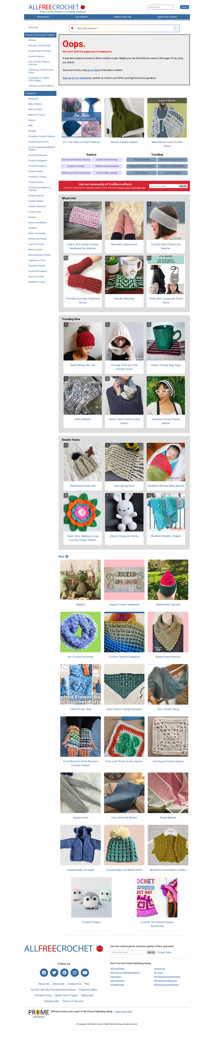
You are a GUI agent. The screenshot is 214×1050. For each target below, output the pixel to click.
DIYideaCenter (117, 984)
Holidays (32, 228)
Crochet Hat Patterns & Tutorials (39, 189)
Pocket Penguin (92, 922)
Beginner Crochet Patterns (141, 166)
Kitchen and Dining (37, 238)
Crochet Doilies (35, 171)
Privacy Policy (124, 188)
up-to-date (93, 70)
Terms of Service (72, 1001)
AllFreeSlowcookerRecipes (167, 976)
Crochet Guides (35, 182)
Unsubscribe (51, 1001)
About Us (43, 984)
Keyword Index (88, 989)
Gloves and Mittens (37, 222)
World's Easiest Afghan (124, 142)
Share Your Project (66, 995)
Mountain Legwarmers (124, 244)
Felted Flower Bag (80, 709)
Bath (30, 125)
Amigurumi (33, 98)
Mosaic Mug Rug (124, 298)
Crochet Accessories (38, 141)
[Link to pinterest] (64, 972)
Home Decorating (36, 233)
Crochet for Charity (37, 176)
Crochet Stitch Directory (39, 51)
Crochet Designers (37, 166)
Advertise (58, 984)
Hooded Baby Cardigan (80, 869)
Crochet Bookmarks (37, 155)
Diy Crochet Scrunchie (80, 656)
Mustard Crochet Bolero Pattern (168, 869)
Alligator (80, 604)
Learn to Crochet (36, 244)
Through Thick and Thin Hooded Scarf (124, 367)
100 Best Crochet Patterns (41, 86)
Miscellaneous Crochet (39, 255)
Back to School (35, 109)
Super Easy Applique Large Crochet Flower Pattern (82, 538)
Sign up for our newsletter (77, 78)
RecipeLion (159, 968)
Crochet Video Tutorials (107, 173)
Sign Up (183, 186)
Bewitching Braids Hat (83, 485)
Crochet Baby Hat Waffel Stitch (124, 869)
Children (32, 131)
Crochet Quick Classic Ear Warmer (166, 246)
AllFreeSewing (117, 980)
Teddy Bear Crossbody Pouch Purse (165, 300)
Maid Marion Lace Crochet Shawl (167, 144)
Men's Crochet (35, 249)
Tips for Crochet (36, 276)
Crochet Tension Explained (124, 656)
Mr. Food (158, 972)
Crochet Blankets (141, 160)
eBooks (32, 40)
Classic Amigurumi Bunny (124, 536)
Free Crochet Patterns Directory (39, 63)
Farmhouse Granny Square (168, 761)
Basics (31, 120)
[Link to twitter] (54, 972)
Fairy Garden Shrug (168, 709)
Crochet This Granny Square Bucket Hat (157, 924)
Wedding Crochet (36, 282)
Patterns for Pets (36, 260)
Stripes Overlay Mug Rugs (166, 365)
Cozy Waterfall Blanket (124, 817)
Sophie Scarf (80, 817)
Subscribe (33, 27)
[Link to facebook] (44, 972)
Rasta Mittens (83, 419)
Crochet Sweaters (37, 206)
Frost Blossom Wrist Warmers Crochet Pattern (80, 763)
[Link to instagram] (75, 972)
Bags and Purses (36, 114)
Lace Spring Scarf (124, 485)
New (63, 556)
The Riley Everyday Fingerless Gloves (83, 300)
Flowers (32, 217)
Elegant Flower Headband (124, 604)
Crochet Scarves (36, 56)
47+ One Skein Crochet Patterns (81, 142)
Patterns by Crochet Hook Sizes (40, 71)
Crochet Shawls (35, 201)
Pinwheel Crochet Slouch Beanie (166, 421)
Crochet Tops (34, 211)
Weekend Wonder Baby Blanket (166, 485)
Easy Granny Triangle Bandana (124, 709)
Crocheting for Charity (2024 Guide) (38, 79)
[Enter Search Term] (161, 7)
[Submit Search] (184, 7)
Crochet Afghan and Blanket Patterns (41, 148)
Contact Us (74, 984)
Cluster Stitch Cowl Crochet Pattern (124, 421)
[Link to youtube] (85, 972)
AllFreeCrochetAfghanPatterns (125, 972)
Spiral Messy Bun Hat (82, 365)
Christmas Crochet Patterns (41, 136)
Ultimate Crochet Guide (39, 45)
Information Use (138, 188)
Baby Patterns (35, 104)
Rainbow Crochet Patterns (172, 166)
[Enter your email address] (128, 952)
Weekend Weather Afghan (166, 536)
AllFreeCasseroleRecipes (166, 984)
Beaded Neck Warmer (168, 656)
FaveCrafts (115, 976)
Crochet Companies (37, 160)
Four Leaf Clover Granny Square (124, 761)
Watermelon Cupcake (168, 604)
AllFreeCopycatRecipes (165, 980)
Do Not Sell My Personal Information (53, 989)
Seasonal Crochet (36, 265)
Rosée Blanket (168, 817)
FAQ (86, 984)
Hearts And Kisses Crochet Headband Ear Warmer (82, 246)
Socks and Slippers (37, 271)
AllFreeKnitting (117, 968)
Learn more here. (124, 1011)
